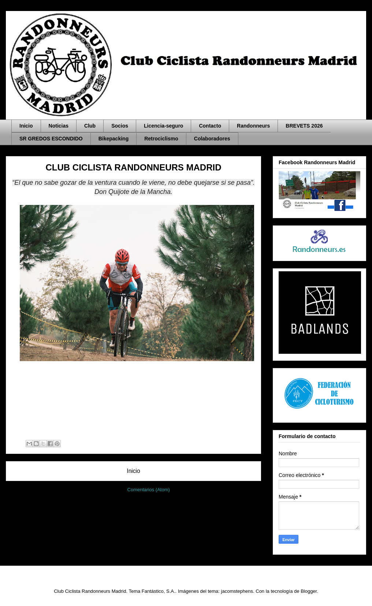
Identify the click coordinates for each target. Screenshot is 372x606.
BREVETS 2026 (304, 126)
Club (90, 126)
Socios (119, 126)
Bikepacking (113, 139)
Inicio (26, 126)
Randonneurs (253, 126)
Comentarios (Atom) (148, 489)
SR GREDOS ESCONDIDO (51, 139)
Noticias (58, 126)
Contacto (210, 126)
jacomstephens (237, 591)
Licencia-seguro (163, 126)
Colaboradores (212, 139)
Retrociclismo (161, 139)
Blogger (309, 591)
